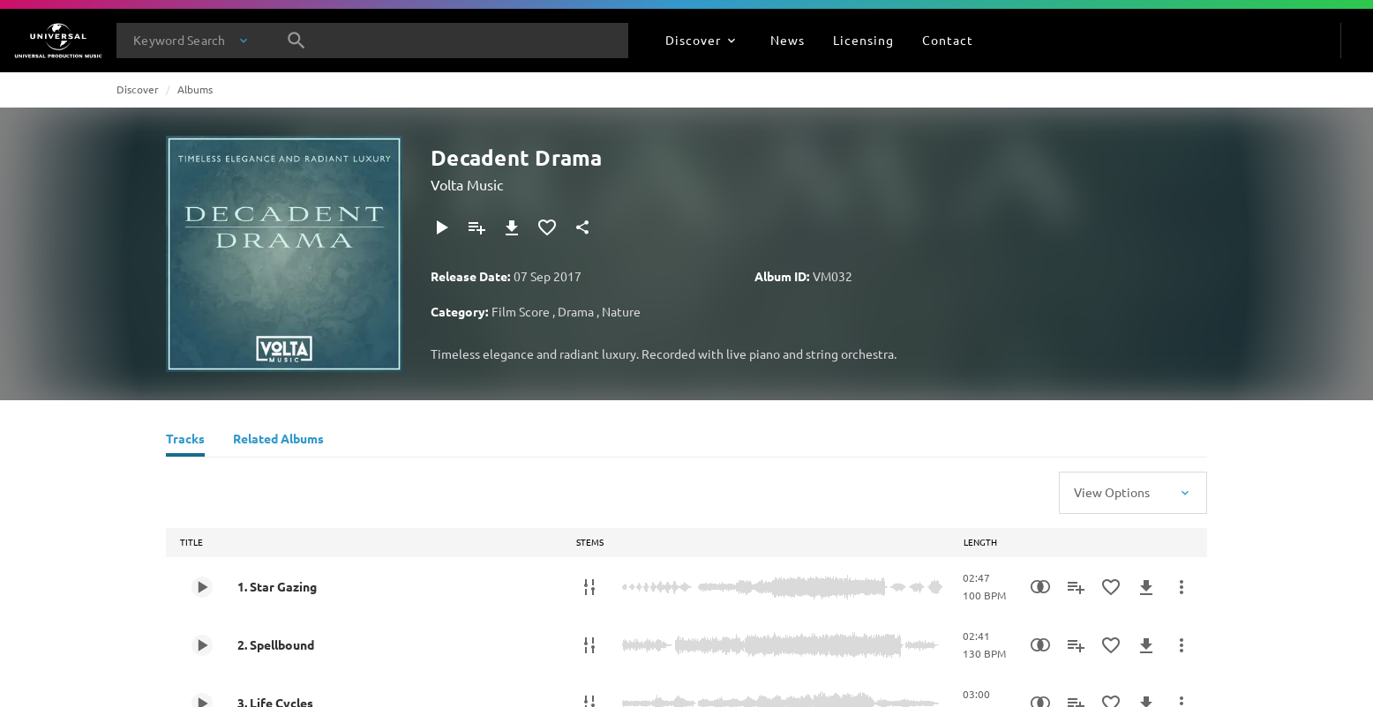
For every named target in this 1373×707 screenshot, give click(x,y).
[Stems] (589, 587)
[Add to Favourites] (547, 227)
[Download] (511, 227)
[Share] (582, 227)
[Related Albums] (278, 440)
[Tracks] (185, 440)
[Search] (296, 40)
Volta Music (467, 184)
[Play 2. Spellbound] (202, 645)
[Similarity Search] (1040, 587)
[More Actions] (1181, 587)
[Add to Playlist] (476, 227)
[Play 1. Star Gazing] (202, 587)
